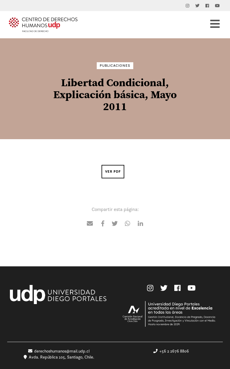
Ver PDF (113, 171)
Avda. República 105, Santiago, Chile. (59, 357)
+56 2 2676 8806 (171, 351)
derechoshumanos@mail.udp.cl (59, 351)
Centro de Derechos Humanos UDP (43, 24)
